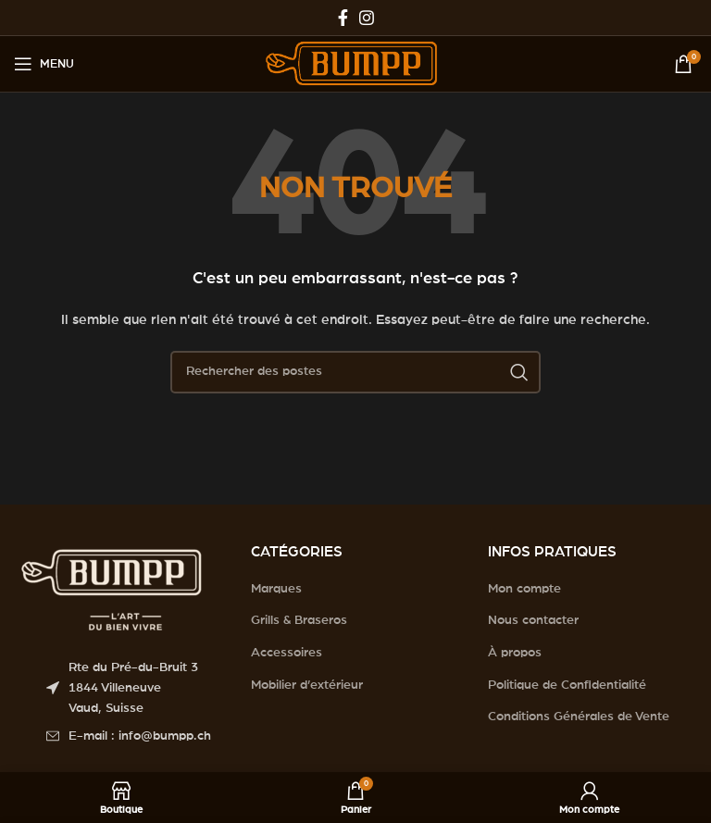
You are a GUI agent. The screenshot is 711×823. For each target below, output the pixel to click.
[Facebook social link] (343, 17)
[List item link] (134, 736)
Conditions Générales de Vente (578, 716)
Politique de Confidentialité (567, 685)
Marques (276, 588)
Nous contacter (533, 620)
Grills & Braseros (299, 620)
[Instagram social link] (367, 17)
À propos (515, 652)
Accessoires (286, 652)
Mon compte (524, 588)
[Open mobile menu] (44, 63)
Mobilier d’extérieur (307, 685)
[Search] (355, 372)
